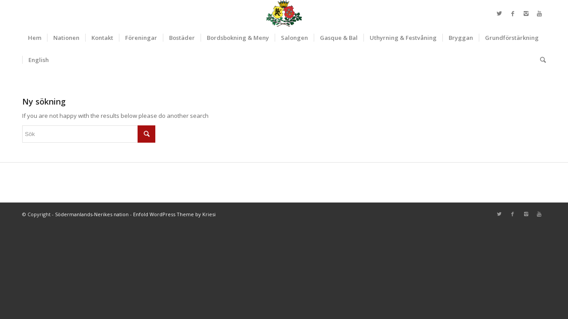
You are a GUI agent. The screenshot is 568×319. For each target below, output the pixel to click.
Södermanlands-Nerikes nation (92, 214)
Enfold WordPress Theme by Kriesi (174, 214)
